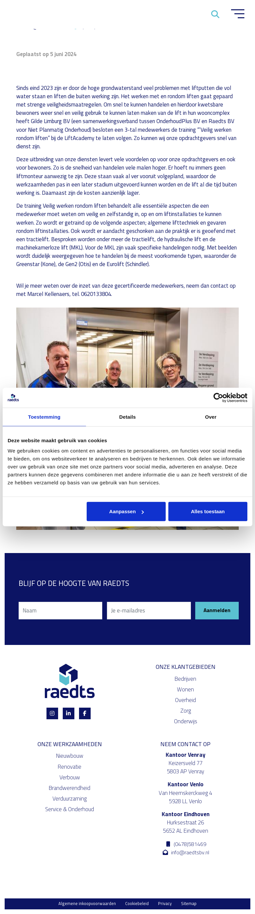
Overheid (185, 700)
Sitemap (189, 903)
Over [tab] (210, 416)
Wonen (185, 689)
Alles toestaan (208, 511)
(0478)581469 (186, 844)
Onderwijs (185, 721)
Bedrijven (185, 678)
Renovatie (69, 766)
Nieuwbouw (69, 756)
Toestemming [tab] (44, 416)
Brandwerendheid (69, 788)
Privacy (165, 903)
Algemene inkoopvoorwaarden (87, 903)
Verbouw (69, 777)
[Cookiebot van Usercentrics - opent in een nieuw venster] (218, 397)
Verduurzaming (69, 799)
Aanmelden (217, 610)
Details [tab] (127, 416)
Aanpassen (126, 511)
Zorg (185, 711)
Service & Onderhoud (69, 809)
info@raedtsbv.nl (185, 852)
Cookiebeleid (137, 903)
